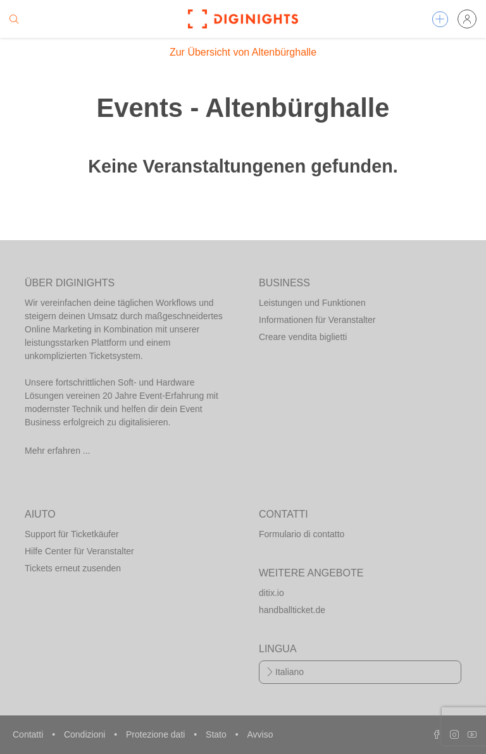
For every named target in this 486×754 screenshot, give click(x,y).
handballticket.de (292, 610)
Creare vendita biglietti (303, 337)
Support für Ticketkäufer (72, 534)
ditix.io (271, 593)
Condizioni (86, 734)
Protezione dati (156, 734)
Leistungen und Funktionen (312, 303)
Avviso (260, 734)
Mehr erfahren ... (57, 451)
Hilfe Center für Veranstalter (79, 551)
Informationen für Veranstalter (317, 320)
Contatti (29, 734)
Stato (217, 734)
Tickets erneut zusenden (73, 568)
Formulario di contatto (301, 534)
